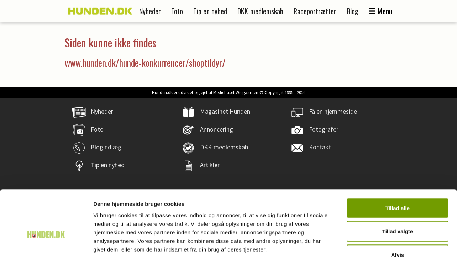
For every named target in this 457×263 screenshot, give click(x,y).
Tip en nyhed (210, 11)
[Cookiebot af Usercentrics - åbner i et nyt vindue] (46, 249)
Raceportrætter (315, 11)
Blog (352, 11)
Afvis (397, 216)
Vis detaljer (370, 249)
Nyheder (150, 11)
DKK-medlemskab (260, 11)
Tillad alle (397, 169)
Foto (177, 11)
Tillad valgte (397, 193)
